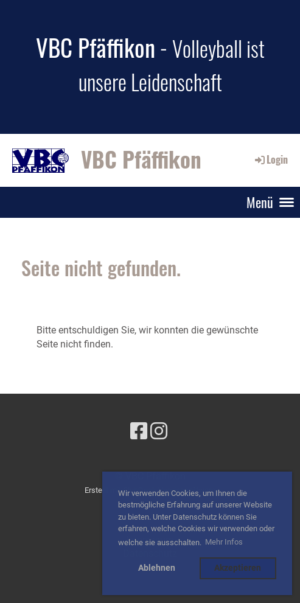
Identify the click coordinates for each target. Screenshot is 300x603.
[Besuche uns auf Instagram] (158, 431)
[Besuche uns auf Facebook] (138, 431)
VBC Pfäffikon (141, 159)
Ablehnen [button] (156, 568)
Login (270, 159)
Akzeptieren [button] (237, 568)
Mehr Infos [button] (224, 541)
